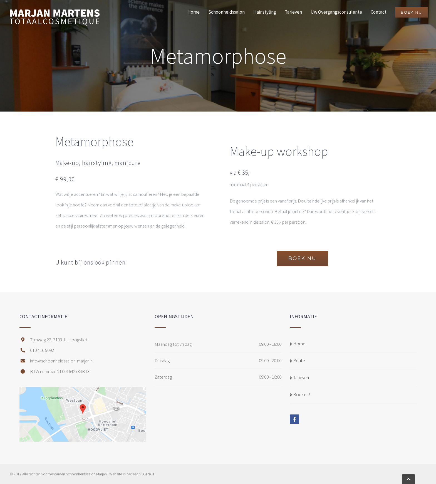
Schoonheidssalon (226, 12)
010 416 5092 (36, 350)
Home (193, 12)
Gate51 (149, 473)
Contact (379, 12)
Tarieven (293, 12)
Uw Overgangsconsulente (336, 12)
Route (299, 360)
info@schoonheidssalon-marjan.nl (56, 361)
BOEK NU (411, 12)
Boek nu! (301, 394)
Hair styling (264, 12)
